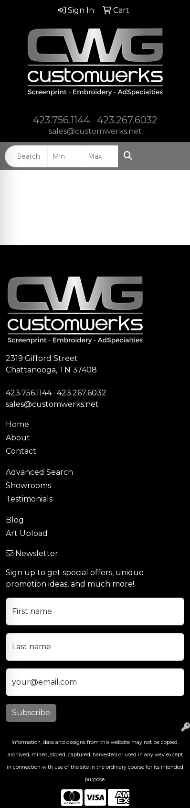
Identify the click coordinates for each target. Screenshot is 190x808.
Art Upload (27, 533)
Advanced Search (39, 472)
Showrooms (28, 485)
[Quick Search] (26, 156)
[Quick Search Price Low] (65, 156)
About (18, 437)
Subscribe (31, 712)
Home (17, 424)
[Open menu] (170, 156)
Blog (15, 519)
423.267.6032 (127, 120)
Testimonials (29, 498)
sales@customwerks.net (95, 131)
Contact (21, 451)
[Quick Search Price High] (100, 156)
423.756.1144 (61, 120)
